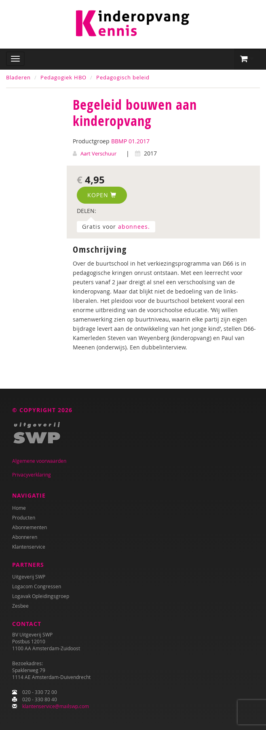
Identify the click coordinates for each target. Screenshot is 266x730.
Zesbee (20, 605)
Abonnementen (29, 527)
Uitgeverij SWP (28, 576)
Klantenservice (28, 546)
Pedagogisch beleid (123, 77)
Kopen (101, 195)
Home (19, 507)
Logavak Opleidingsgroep (40, 596)
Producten (23, 517)
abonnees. (134, 226)
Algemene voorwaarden (39, 461)
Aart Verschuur (98, 153)
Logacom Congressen (36, 586)
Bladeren (18, 77)
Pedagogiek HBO (63, 77)
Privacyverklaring (31, 474)
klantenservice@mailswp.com (55, 706)
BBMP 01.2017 (130, 141)
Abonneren (24, 537)
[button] (247, 59)
